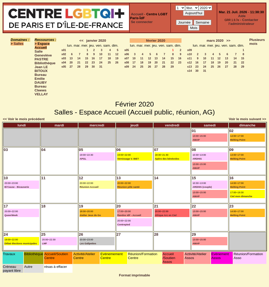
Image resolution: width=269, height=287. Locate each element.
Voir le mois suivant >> (247, 119)
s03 (63, 58)
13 (71, 58)
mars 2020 (215, 40)
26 (116, 62)
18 (109, 58)
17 (100, 58)
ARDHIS (197, 158)
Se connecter (142, 22)
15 (86, 58)
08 (194, 150)
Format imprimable (134, 275)
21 (79, 62)
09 (231, 150)
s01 (63, 50)
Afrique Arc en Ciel (166, 215)
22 (86, 62)
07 (156, 150)
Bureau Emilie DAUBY (41, 78)
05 (81, 150)
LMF (44, 243)
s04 (63, 62)
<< (81, 40)
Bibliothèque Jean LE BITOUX (45, 67)
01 (194, 131)
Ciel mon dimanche (241, 196)
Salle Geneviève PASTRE (43, 55)
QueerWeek (11, 215)
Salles (19, 44)
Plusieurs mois (257, 42)
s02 (63, 54)
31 (100, 66)
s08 (126, 62)
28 (79, 66)
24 (100, 62)
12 (116, 54)
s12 (189, 62)
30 (93, 66)
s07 (126, 58)
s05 (63, 66)
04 (43, 150)
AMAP (195, 140)
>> (228, 40)
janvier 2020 (96, 40)
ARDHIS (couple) (202, 187)
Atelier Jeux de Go (90, 215)
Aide (242, 16)
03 (6, 150)
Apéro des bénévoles (167, 158)
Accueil (137, 14)
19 (116, 58)
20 (71, 62)
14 (79, 58)
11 (109, 54)
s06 (126, 54)
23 (93, 62)
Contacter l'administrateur (243, 22)
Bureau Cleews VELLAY (41, 90)
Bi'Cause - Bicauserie (16, 187)
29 (86, 66)
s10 (189, 54)
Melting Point (237, 140)
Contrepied (123, 224)
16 (93, 58)
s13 (189, 66)
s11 (189, 58)
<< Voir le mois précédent (24, 119)
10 (100, 54)
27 (71, 66)
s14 (189, 70)
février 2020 (155, 40)
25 (109, 62)
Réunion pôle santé (128, 187)
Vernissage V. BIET (128, 158)
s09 (126, 66)
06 (119, 150)
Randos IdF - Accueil (129, 215)
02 (231, 131)
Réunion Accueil (89, 187)
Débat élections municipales (20, 243)
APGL (83, 158)
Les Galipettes (88, 243)
